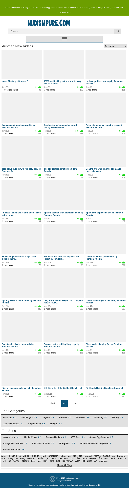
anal (85, 458)
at (10, 461)
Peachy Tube (89, 8)
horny (16, 461)
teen (33, 461)
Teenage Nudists (56, 437)
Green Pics (118, 8)
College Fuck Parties (15, 443)
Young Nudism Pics (31, 8)
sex (52, 460)
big (80, 455)
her (58, 460)
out (106, 458)
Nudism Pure (75, 8)
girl (47, 458)
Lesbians (9, 417)
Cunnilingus (29, 417)
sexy (22, 458)
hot (45, 460)
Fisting (117, 417)
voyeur (93, 458)
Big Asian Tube (65, 12)
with (77, 460)
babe (54, 458)
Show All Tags (64, 465)
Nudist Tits (62, 8)
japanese (103, 461)
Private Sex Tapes (14, 449)
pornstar (67, 460)
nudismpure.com (72, 478)
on (72, 458)
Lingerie (48, 417)
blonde (31, 458)
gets (89, 461)
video (26, 455)
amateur (53, 456)
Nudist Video (32, 437)
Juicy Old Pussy (104, 8)
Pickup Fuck (67, 443)
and (14, 455)
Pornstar (65, 417)
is (126, 458)
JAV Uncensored (13, 424)
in (83, 460)
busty (3, 456)
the (78, 458)
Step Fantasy (36, 424)
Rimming (100, 417)
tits (74, 456)
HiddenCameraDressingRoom (96, 443)
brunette (121, 456)
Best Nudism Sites (43, 443)
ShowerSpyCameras (101, 437)
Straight (56, 424)
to (16, 458)
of (95, 460)
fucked (88, 456)
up (113, 456)
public (40, 458)
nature (63, 456)
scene (106, 455)
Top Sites (9, 431)
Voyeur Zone (11, 437)
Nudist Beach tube (12, 8)
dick (3, 458)
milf (4, 461)
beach (35, 455)
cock (112, 458)
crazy (10, 458)
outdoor (63, 458)
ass (39, 461)
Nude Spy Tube (48, 8)
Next (76, 403)
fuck (44, 456)
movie (97, 456)
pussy (25, 460)
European (83, 417)
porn (119, 458)
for (100, 458)
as (69, 456)
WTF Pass (77, 437)
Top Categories (13, 411)
